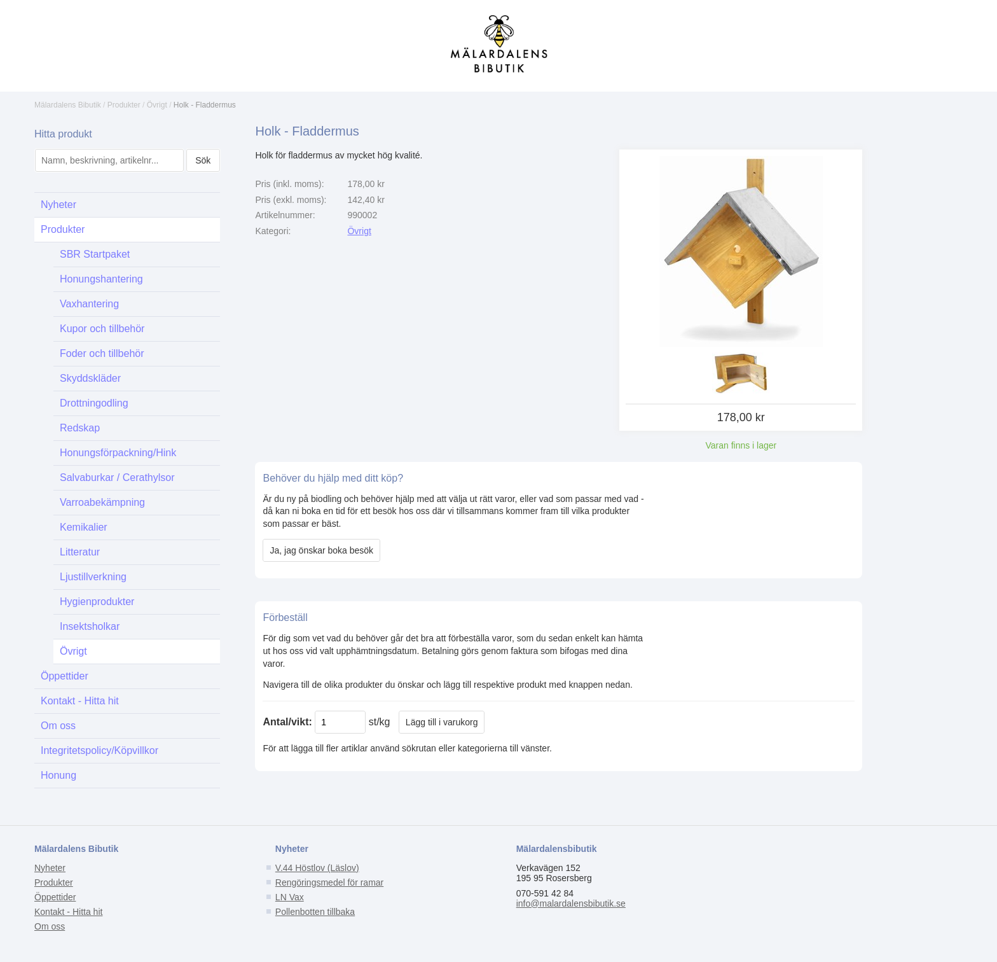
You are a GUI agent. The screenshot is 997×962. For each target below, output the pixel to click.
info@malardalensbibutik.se (571, 903)
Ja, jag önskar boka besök (321, 550)
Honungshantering (101, 279)
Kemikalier (83, 527)
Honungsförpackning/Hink (118, 452)
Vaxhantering (89, 303)
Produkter (124, 105)
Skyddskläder (90, 378)
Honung (58, 775)
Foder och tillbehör (102, 353)
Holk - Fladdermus (205, 105)
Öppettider (64, 676)
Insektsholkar (90, 626)
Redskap (80, 427)
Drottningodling (94, 403)
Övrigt (157, 105)
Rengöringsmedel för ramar (329, 882)
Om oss (58, 725)
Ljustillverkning (93, 576)
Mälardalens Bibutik (67, 105)
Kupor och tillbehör (102, 328)
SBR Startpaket (95, 254)
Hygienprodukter (97, 601)
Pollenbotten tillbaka (315, 912)
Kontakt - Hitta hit (80, 700)
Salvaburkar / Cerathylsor (117, 477)
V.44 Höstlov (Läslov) (317, 868)
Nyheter (58, 204)
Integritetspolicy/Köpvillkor (99, 750)
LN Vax (289, 897)
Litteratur (80, 552)
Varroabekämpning (102, 502)
